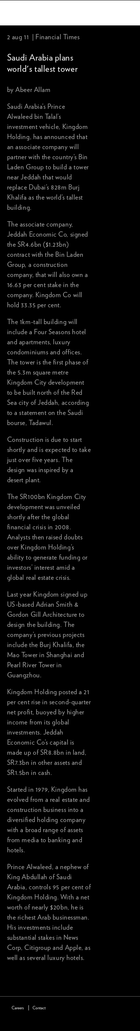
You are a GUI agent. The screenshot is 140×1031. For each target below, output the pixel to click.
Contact (39, 1008)
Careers (18, 1008)
